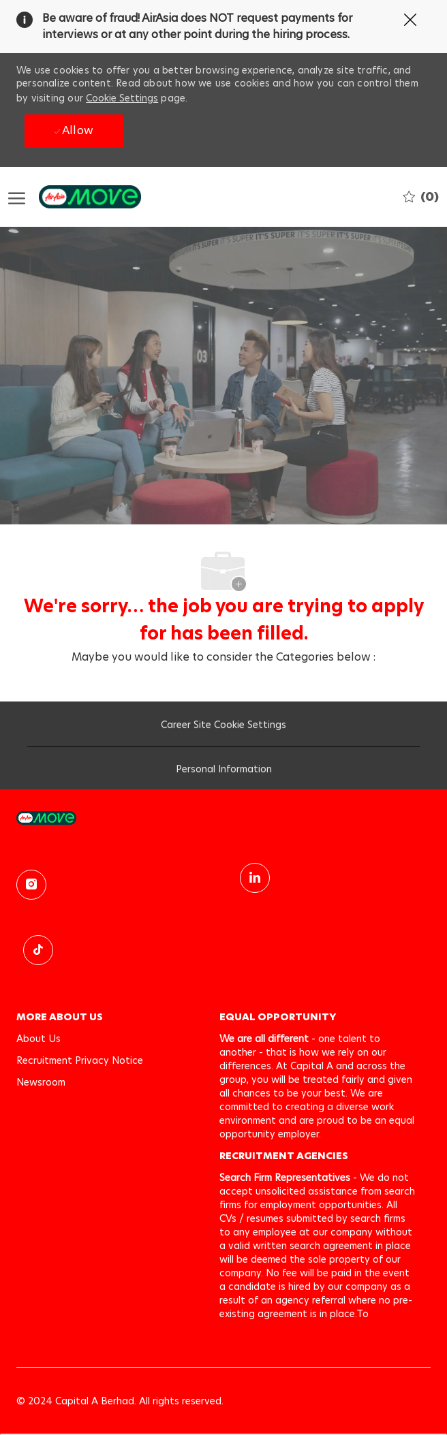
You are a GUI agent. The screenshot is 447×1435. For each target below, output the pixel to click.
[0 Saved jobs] (421, 196)
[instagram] (31, 885)
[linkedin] (255, 878)
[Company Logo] (76, 196)
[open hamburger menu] (16, 197)
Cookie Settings (122, 98)
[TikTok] (38, 950)
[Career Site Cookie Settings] (223, 728)
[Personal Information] (224, 772)
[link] (223, 817)
